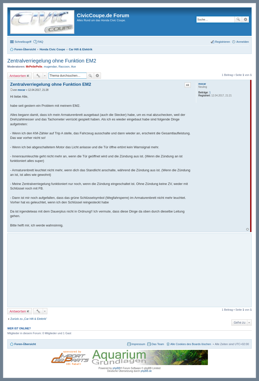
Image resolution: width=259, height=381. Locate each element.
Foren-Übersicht (25, 344)
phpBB (116, 368)
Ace (73, 66)
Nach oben (247, 229)
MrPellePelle (34, 66)
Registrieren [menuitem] (222, 41)
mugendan (50, 66)
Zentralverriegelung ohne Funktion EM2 (51, 61)
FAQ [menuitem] (40, 41)
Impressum (138, 344)
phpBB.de (146, 371)
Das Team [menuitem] (158, 344)
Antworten (18, 75)
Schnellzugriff (23, 41)
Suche (238, 19)
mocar (202, 83)
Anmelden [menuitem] (242, 41)
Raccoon (63, 66)
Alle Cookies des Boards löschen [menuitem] (190, 344)
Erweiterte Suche (245, 19)
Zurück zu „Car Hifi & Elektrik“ (28, 318)
